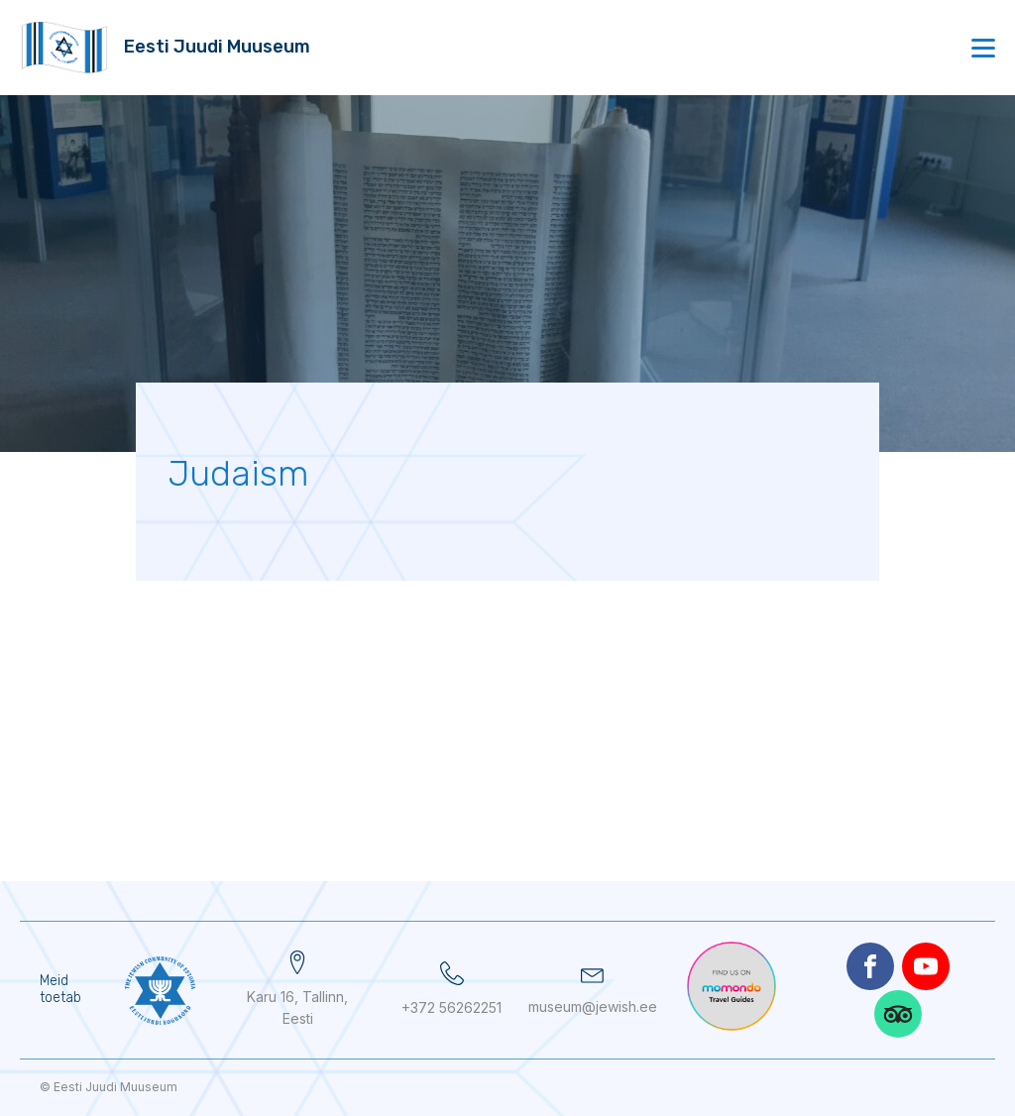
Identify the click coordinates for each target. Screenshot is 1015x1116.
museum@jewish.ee (592, 1006)
